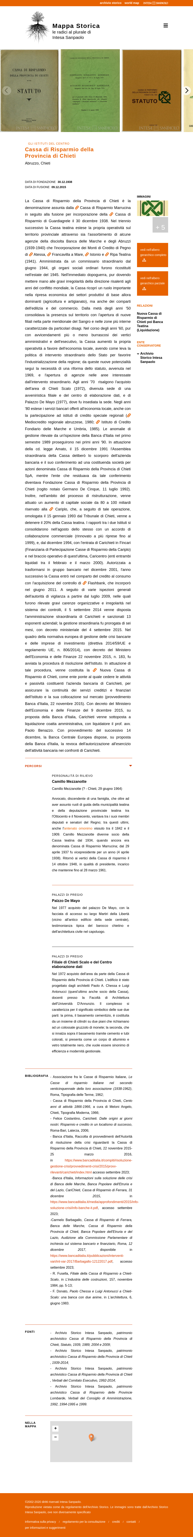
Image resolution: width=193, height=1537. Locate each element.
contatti (131, 1521)
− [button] (55, 1437)
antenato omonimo (78, 828)
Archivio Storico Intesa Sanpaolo (149, 358)
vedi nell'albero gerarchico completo (153, 255)
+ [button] (55, 1429)
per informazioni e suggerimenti (45, 1527)
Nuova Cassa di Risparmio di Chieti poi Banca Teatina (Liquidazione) (150, 322)
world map (132, 3)
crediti (116, 1521)
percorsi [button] (78, 766)
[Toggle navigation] (164, 26)
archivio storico (110, 3)
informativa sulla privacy (40, 1521)
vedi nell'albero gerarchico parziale (152, 283)
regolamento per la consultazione (84, 1521)
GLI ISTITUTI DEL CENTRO (49, 143)
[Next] (186, 90)
